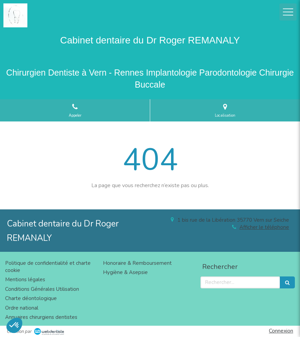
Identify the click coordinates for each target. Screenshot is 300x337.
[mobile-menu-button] (288, 12)
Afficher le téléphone (264, 227)
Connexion (281, 331)
